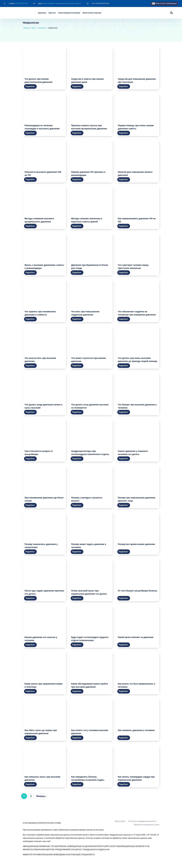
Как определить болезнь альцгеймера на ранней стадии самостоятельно (87, 779)
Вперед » (41, 796)
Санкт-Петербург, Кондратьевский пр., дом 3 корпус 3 (62, 3)
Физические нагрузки (92, 13)
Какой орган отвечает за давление (136, 637)
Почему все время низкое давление (136, 544)
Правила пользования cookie (146, 825)
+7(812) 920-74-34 (21, 3)
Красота (52, 13)
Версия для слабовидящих (164, 3)
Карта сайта (120, 821)
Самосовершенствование (69, 13)
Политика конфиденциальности (142, 821)
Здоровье (42, 13)
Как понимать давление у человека (136, 730)
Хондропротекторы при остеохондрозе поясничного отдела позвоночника (90, 454)
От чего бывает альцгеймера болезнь (137, 590)
